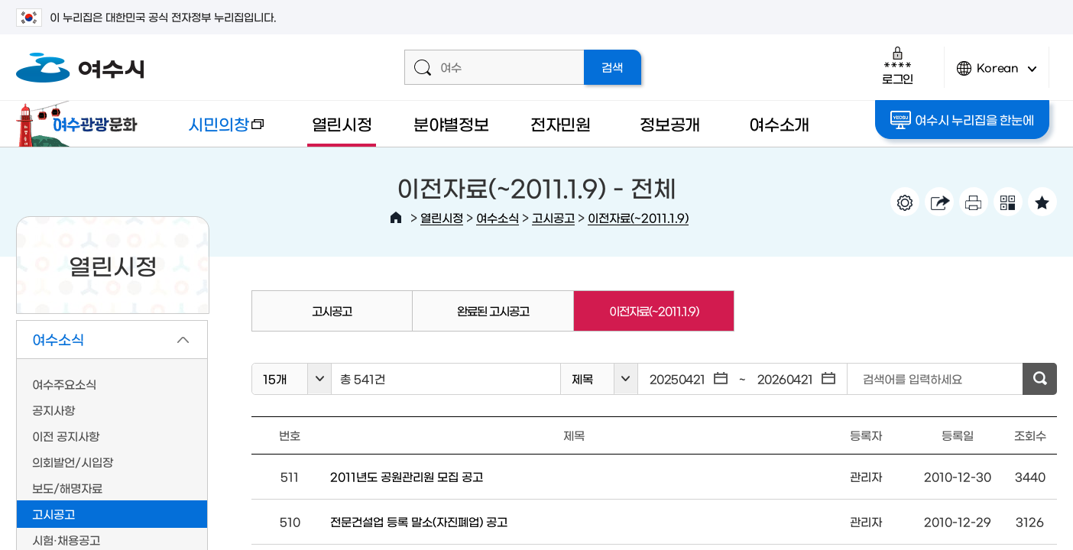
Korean (996, 74)
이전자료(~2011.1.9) (638, 217)
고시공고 (553, 217)
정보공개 (670, 123)
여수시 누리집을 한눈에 (961, 120)
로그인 (897, 65)
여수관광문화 (81, 124)
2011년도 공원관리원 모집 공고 (406, 476)
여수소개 (779, 123)
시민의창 (214, 131)
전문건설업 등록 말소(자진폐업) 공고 (418, 521)
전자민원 (560, 123)
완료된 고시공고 (493, 310)
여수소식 (497, 217)
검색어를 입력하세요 (912, 378)
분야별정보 (451, 123)
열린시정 (342, 123)
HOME (395, 217)
